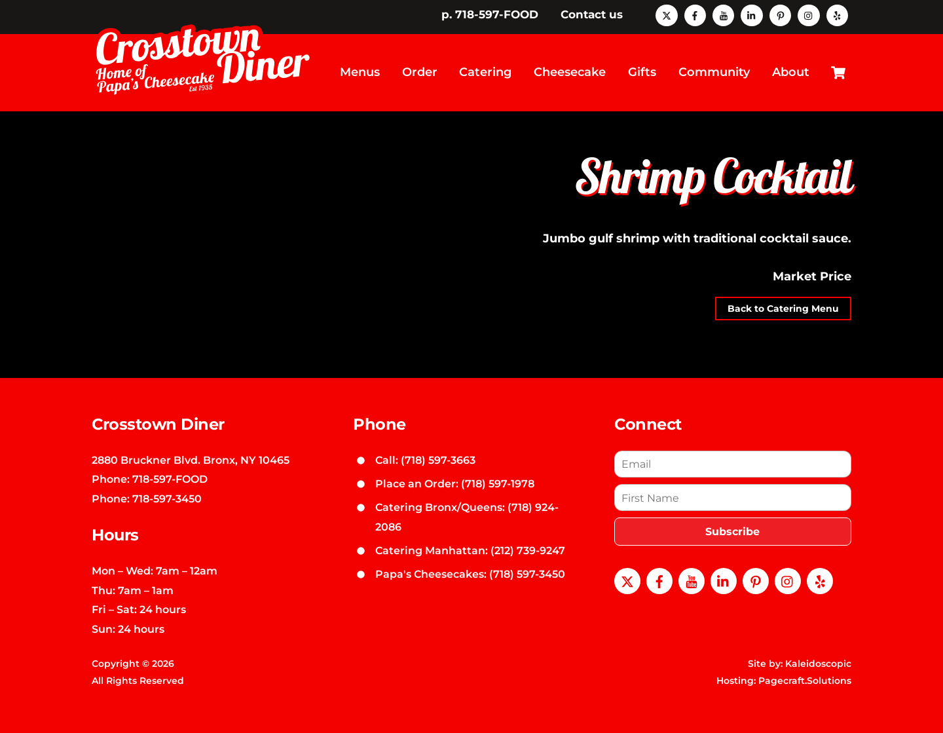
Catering (485, 67)
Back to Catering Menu (783, 298)
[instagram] (808, 14)
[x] (666, 14)
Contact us (592, 14)
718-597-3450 (167, 488)
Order (419, 67)
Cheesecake (570, 67)
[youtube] (723, 14)
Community (714, 67)
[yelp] (837, 14)
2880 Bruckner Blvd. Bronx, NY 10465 (190, 448)
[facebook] (695, 14)
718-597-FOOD (170, 468)
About (790, 67)
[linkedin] (751, 14)
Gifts (642, 67)
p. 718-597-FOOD (489, 14)
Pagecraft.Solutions (804, 670)
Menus (360, 67)
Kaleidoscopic (818, 653)
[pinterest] (780, 14)
